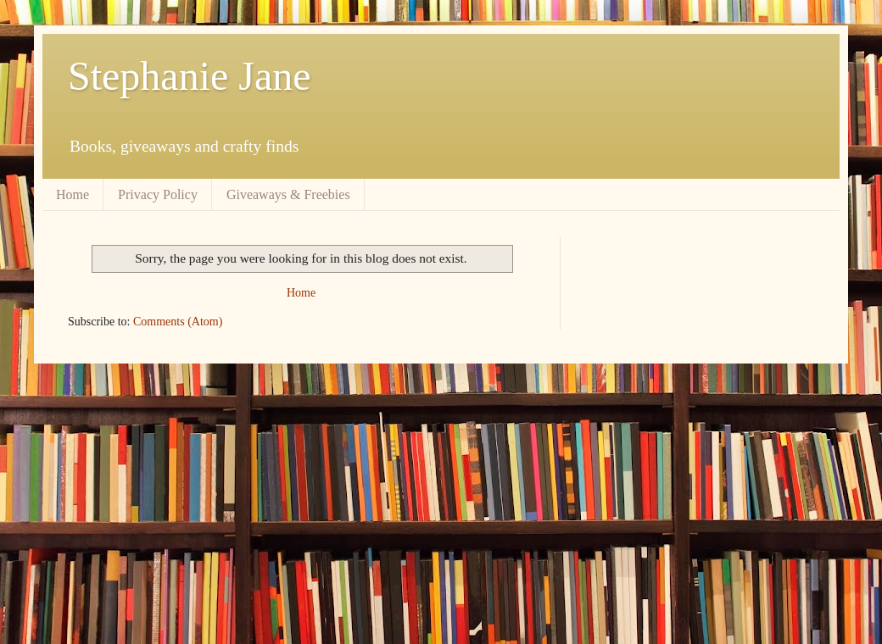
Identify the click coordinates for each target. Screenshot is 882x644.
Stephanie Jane (189, 75)
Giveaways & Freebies (288, 194)
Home (72, 194)
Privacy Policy (158, 194)
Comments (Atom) (177, 321)
